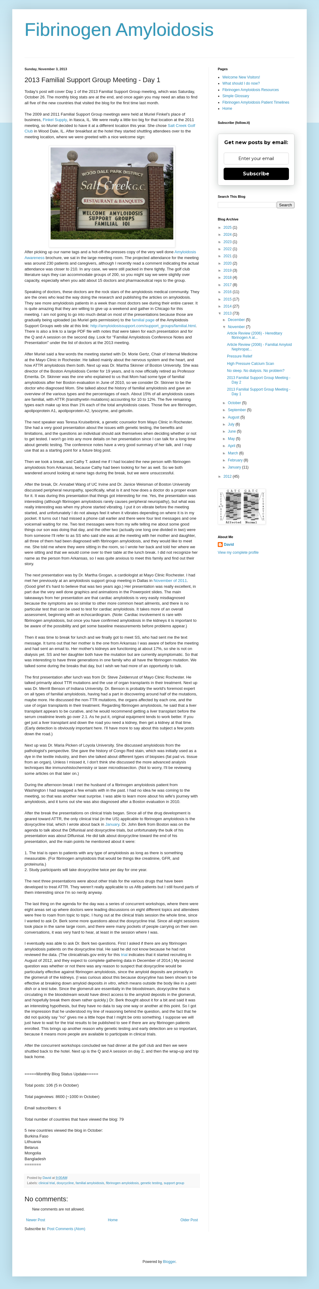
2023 (228, 242)
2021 (228, 256)
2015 (228, 299)
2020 (228, 263)
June (232, 431)
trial (125, 954)
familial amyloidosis (89, 1183)
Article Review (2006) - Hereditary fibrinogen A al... (254, 335)
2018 (228, 277)
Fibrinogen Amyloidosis (119, 29)
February (236, 460)
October (235, 403)
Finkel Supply (55, 119)
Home (113, 1220)
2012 (228, 476)
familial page (143, 320)
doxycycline (65, 1183)
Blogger (169, 1262)
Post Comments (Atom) (66, 1229)
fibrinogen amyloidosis (122, 1183)
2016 (228, 292)
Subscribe (256, 174)
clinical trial (47, 1183)
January (112, 824)
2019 (228, 270)
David (229, 544)
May (232, 439)
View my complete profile (238, 552)
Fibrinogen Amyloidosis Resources (250, 90)
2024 (228, 234)
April (232, 446)
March (233, 453)
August (234, 417)
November (237, 327)
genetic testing (151, 1183)
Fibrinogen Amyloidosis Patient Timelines (255, 102)
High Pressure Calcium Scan (250, 363)
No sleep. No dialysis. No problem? (255, 371)
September (237, 410)
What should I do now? (241, 83)
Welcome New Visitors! (241, 77)
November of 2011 (170, 580)
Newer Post (35, 1220)
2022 (228, 249)
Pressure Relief (239, 356)
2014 (228, 306)
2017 (228, 285)
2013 (228, 313)
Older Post (189, 1220)
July (232, 424)
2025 (228, 227)
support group (174, 1183)
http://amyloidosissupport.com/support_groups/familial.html (143, 325)
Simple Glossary (235, 96)
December (237, 320)
